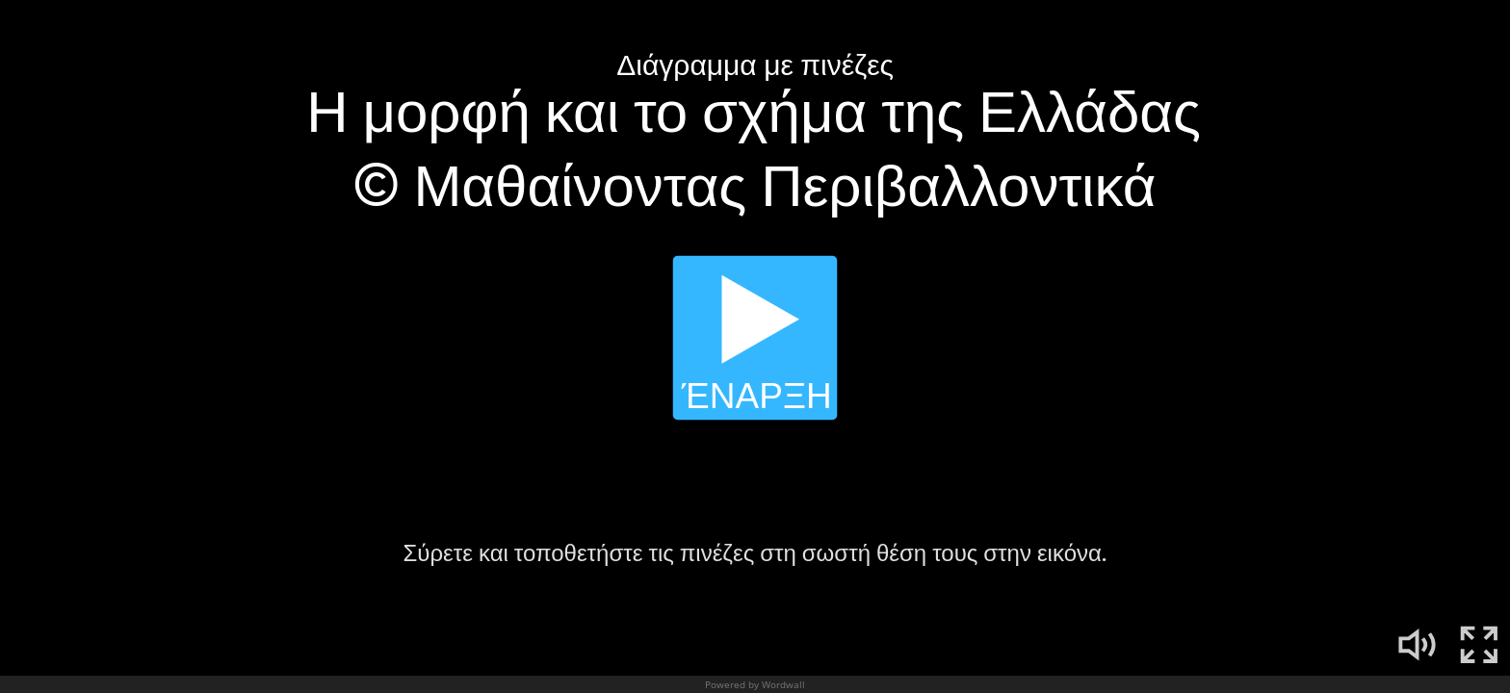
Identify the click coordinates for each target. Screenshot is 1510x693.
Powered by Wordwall (755, 684)
